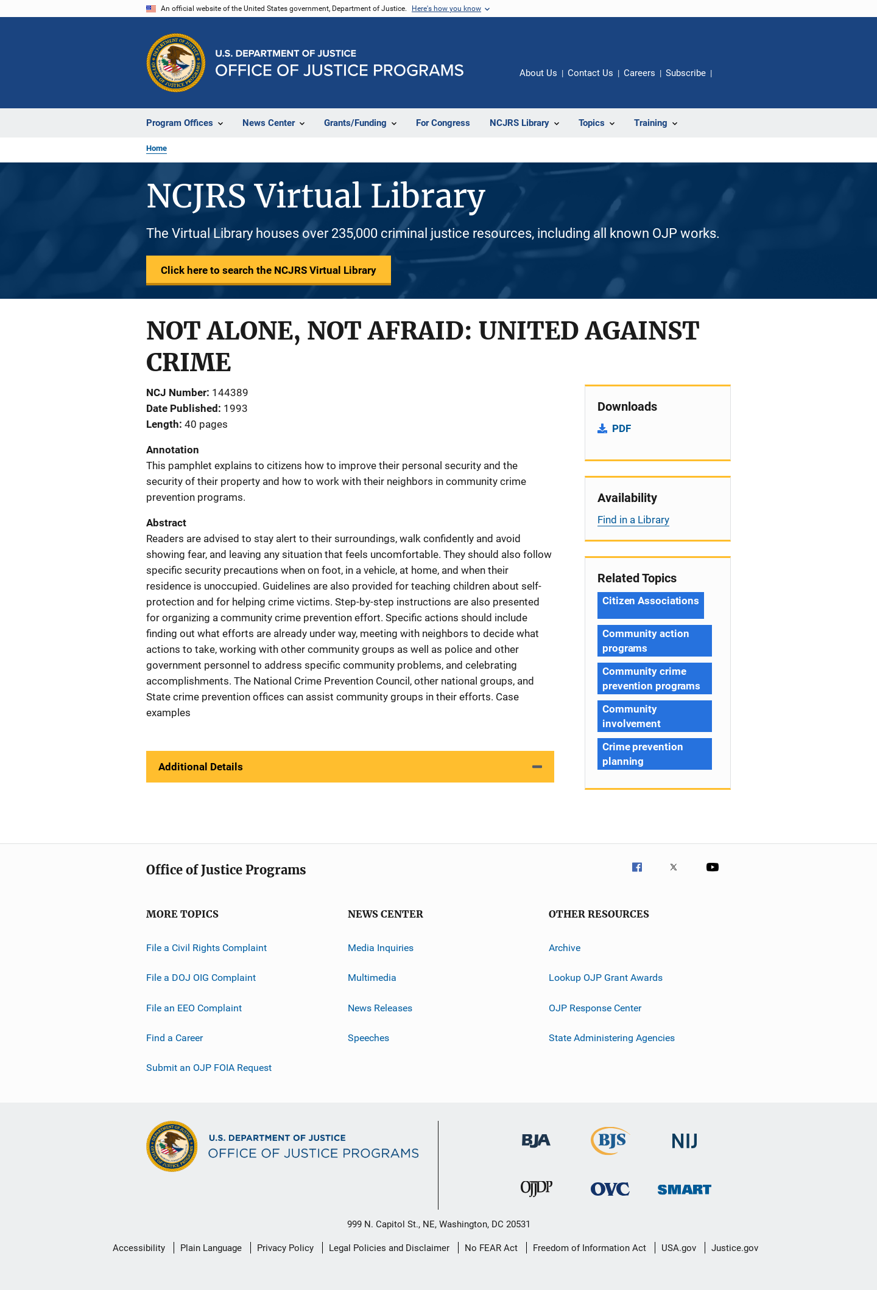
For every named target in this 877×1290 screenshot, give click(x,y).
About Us (538, 73)
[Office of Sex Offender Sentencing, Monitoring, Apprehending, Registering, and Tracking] (684, 1196)
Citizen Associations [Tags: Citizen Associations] (650, 600)
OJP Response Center (595, 1008)
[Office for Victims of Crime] (610, 1198)
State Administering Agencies (612, 1038)
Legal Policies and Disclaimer (389, 1248)
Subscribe (686, 73)
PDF (621, 428)
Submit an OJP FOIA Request (209, 1067)
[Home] (339, 63)
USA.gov (678, 1248)
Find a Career (174, 1038)
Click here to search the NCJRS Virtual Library (268, 270)
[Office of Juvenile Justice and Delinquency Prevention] (536, 1199)
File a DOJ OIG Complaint (201, 977)
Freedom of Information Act (589, 1248)
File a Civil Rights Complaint (206, 948)
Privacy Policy (285, 1248)
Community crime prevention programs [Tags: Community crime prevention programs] (651, 678)
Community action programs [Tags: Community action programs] (645, 640)
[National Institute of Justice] (684, 1150)
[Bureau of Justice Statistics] (610, 1157)
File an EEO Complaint (194, 1008)
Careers (639, 73)
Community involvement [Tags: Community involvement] (631, 716)
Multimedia (372, 977)
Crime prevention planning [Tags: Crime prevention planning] (642, 754)
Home (156, 148)
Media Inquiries (381, 948)
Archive (564, 948)
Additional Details (200, 767)
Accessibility (139, 1248)
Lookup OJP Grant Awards (606, 977)
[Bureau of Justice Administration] (536, 1150)
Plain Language (211, 1248)
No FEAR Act (491, 1248)
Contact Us (590, 73)
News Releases (380, 1008)
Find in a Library (633, 520)
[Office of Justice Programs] (176, 62)
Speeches (368, 1038)
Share (731, 81)
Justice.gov (734, 1248)
